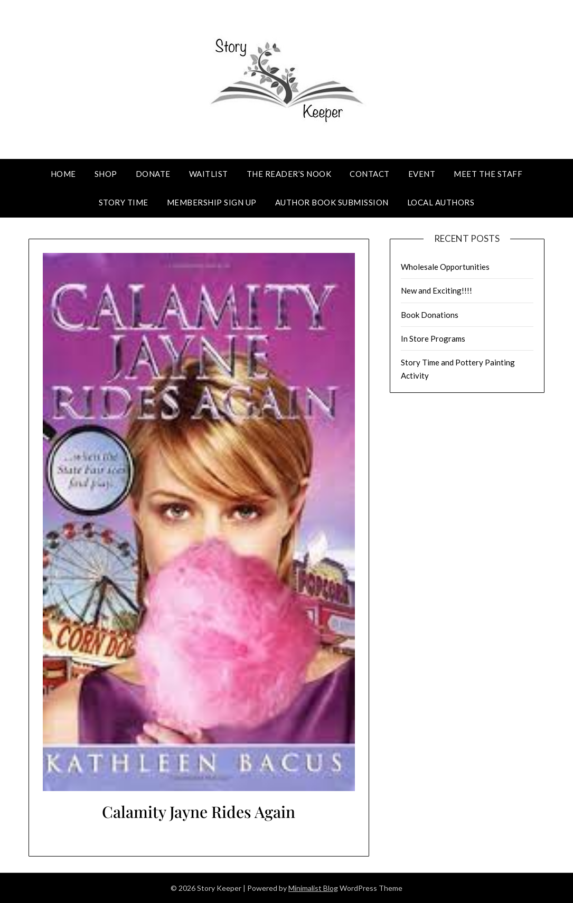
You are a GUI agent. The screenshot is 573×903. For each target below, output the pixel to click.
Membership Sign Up (212, 202)
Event (422, 173)
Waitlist (208, 173)
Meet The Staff (488, 173)
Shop (106, 173)
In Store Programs (433, 338)
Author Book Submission (332, 202)
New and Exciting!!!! (436, 290)
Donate (153, 173)
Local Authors (441, 202)
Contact (370, 173)
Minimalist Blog (313, 887)
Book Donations (429, 314)
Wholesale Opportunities (445, 266)
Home (63, 173)
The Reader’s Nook (289, 173)
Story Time (123, 202)
